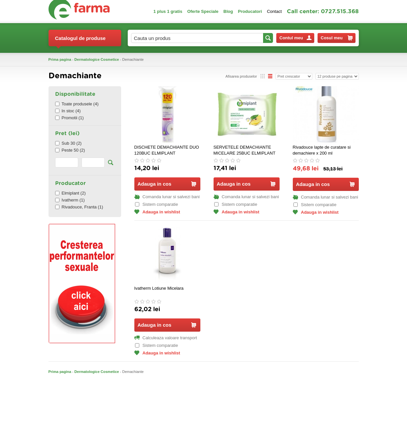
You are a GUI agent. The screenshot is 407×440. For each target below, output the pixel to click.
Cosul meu (337, 38)
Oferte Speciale (203, 11)
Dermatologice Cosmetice (96, 59)
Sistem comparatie (156, 204)
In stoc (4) (68, 110)
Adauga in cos (167, 184)
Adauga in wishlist (157, 211)
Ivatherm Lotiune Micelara (159, 288)
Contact (274, 11)
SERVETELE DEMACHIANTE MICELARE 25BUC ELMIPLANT (245, 150)
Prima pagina (60, 59)
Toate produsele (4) (77, 103)
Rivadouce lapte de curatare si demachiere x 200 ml (322, 150)
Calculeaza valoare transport (165, 337)
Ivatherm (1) (70, 200)
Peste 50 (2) (70, 150)
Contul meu (296, 37)
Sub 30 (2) (68, 143)
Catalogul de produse (80, 40)
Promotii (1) (69, 117)
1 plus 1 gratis (167, 11)
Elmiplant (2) (70, 193)
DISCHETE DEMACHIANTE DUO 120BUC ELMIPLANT (166, 150)
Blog (228, 11)
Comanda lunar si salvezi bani (167, 196)
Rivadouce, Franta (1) (79, 206)
